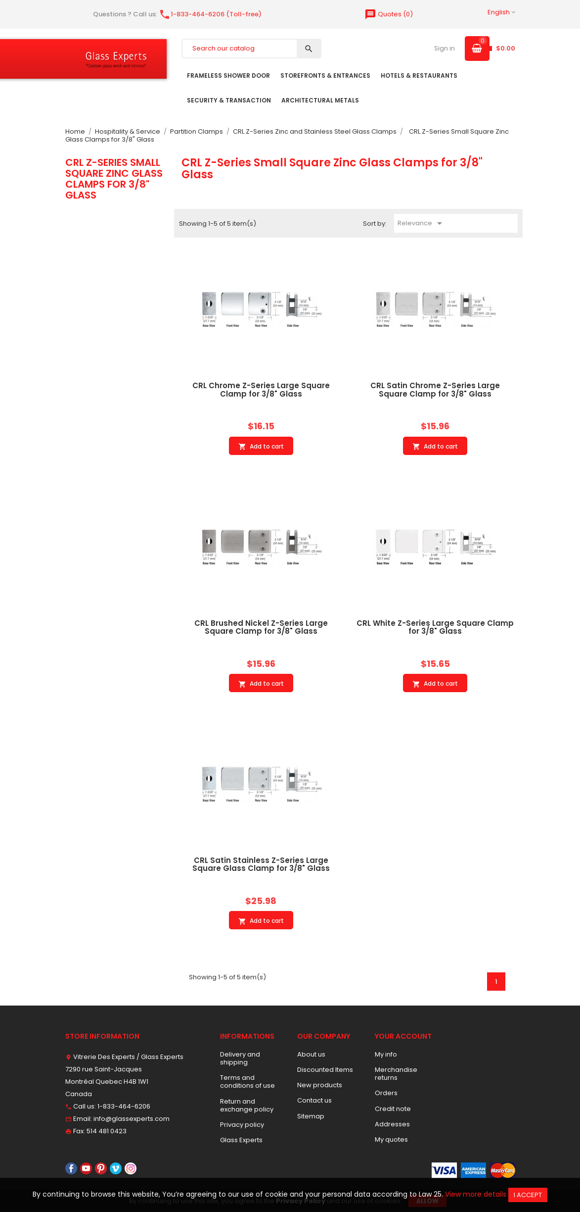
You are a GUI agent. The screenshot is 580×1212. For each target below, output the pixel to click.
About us (311, 1054)
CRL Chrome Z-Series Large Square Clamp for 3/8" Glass (261, 389)
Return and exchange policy (246, 1105)
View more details (475, 1194)
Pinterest (101, 1168)
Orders (386, 1093)
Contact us (314, 1100)
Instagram (130, 1168)
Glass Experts (241, 1140)
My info (386, 1054)
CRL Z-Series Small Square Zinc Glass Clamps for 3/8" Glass (114, 178)
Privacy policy (242, 1124)
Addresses (392, 1124)
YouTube (86, 1168)
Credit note (393, 1108)
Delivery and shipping (240, 1058)
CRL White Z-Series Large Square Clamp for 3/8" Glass (435, 627)
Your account (403, 1036)
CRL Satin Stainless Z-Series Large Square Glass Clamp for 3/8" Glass (261, 864)
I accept (528, 1195)
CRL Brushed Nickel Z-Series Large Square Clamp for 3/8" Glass (261, 627)
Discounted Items (325, 1069)
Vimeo (116, 1168)
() (388, 14)
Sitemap (310, 1116)
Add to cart (261, 446)
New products (319, 1085)
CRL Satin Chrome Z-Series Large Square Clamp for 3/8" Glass (435, 389)
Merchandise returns (396, 1073)
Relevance (422, 223)
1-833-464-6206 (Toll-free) (210, 14)
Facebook (71, 1168)
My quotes (391, 1139)
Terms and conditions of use (247, 1081)
